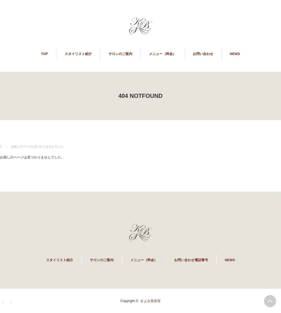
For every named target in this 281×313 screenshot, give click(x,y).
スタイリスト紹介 (78, 54)
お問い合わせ (203, 54)
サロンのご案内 (120, 54)
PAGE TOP (270, 301)
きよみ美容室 (150, 301)
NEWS (235, 54)
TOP (44, 54)
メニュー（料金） (162, 54)
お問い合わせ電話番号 (191, 260)
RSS (12, 301)
